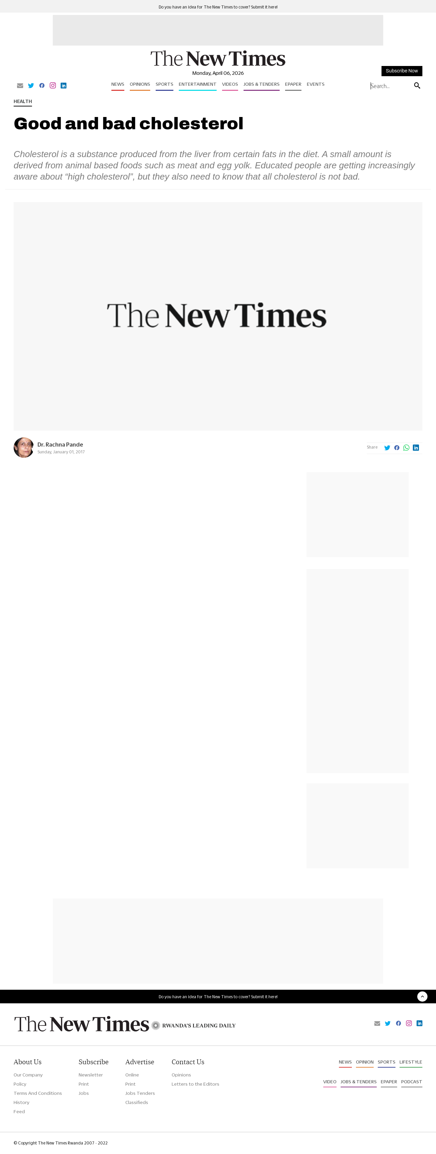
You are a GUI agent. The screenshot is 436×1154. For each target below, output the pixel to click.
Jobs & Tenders (262, 84)
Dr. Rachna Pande (60, 444)
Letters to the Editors (195, 1084)
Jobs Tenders (140, 1093)
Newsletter (91, 1074)
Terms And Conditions (38, 1093)
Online (132, 1074)
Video (330, 1081)
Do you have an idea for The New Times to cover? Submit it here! (218, 7)
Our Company (28, 1074)
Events (316, 84)
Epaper (293, 84)
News (117, 84)
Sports (164, 84)
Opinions (140, 84)
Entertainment (198, 84)
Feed (19, 1111)
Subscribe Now (402, 70)
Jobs (84, 1093)
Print (84, 1084)
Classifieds (136, 1102)
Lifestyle (411, 1062)
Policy (20, 1084)
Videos (230, 84)
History (21, 1102)
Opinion (365, 1062)
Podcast (411, 1081)
